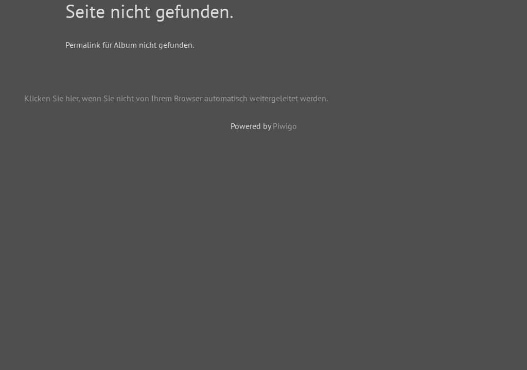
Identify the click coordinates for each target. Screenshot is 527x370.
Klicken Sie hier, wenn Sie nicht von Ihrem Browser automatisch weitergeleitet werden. (176, 98)
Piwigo (285, 126)
